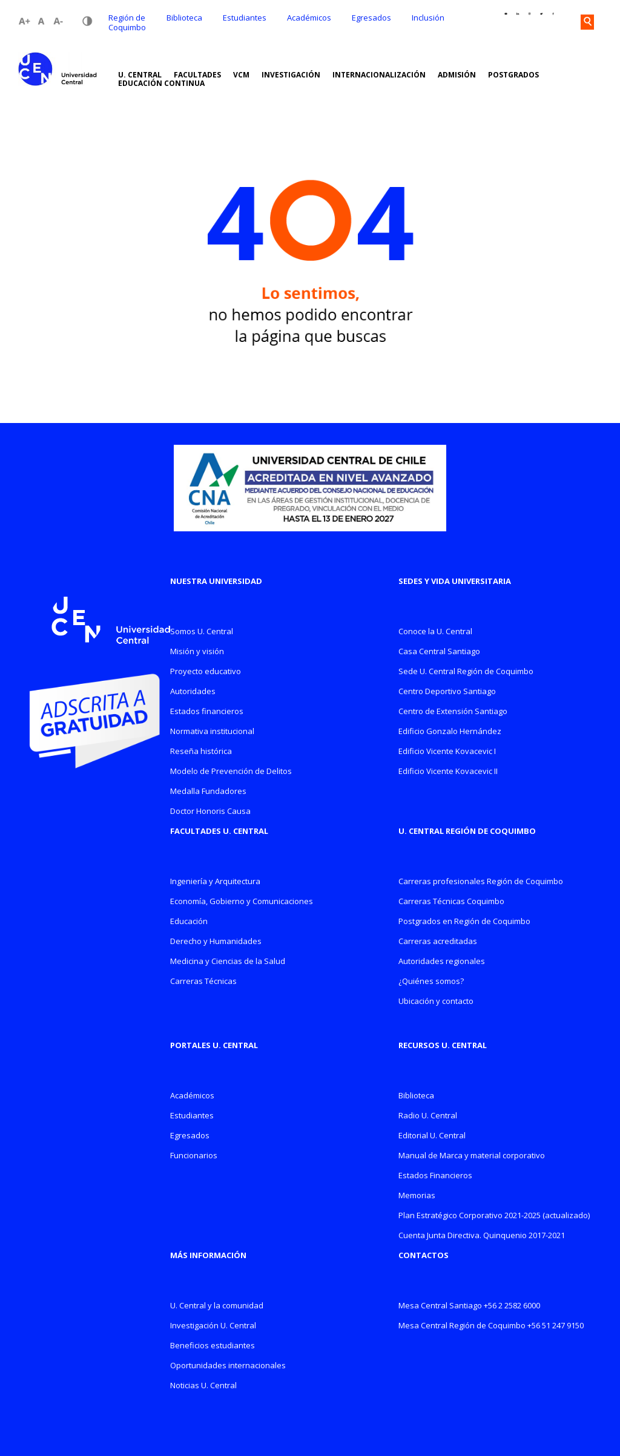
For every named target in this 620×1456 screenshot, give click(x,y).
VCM (241, 75)
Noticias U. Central (203, 1386)
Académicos (309, 17)
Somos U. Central (201, 632)
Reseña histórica (201, 751)
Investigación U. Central (213, 1326)
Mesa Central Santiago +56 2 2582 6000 (469, 1306)
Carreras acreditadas (437, 941)
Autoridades (193, 692)
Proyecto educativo (205, 672)
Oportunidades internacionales (228, 1366)
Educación (189, 921)
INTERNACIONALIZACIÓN (379, 75)
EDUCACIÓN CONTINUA (161, 83)
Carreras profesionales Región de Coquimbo (480, 882)
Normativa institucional (212, 731)
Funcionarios (193, 1156)
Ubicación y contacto (435, 1001)
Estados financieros (206, 712)
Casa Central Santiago (439, 652)
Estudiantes (244, 17)
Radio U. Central (427, 1116)
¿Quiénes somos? (431, 981)
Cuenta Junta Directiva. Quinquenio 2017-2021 (481, 1236)
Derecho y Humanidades (216, 941)
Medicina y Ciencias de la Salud (227, 961)
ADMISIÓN (457, 75)
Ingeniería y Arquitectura (215, 882)
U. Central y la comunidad (216, 1306)
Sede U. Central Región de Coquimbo (465, 672)
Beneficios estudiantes (212, 1346)
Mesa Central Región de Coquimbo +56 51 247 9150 (491, 1326)
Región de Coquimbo (127, 22)
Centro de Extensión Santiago (452, 712)
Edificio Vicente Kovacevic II (448, 771)
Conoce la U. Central (435, 632)
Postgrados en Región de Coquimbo (464, 921)
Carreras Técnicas (203, 981)
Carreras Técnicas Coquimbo (451, 902)
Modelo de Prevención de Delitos (231, 771)
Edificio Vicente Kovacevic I (447, 751)
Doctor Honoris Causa (210, 811)
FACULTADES (197, 75)
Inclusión (428, 17)
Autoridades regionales (441, 961)
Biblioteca (184, 17)
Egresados (371, 17)
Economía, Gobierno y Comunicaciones (241, 902)
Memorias (416, 1196)
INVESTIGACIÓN (291, 75)
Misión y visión (197, 652)
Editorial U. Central (432, 1136)
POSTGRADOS (513, 75)
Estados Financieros (435, 1176)
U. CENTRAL (140, 75)
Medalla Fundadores (208, 791)
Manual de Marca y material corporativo (471, 1156)
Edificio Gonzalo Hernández (449, 731)
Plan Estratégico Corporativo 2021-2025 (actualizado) (494, 1216)
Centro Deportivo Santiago (447, 692)
